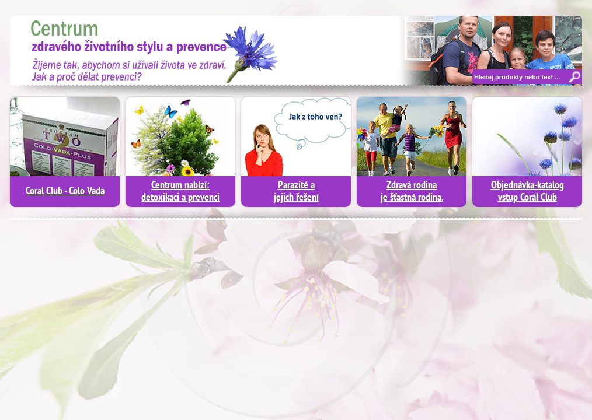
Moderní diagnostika (147, 49)
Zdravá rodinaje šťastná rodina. (412, 192)
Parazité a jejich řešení (296, 192)
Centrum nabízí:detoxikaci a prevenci (180, 192)
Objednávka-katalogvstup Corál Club (527, 192)
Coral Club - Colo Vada (65, 191)
